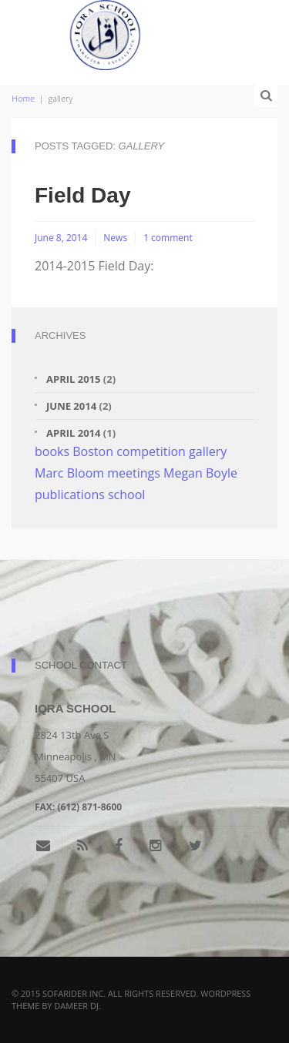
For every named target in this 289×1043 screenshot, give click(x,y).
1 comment (168, 237)
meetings (133, 472)
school (126, 494)
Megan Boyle (200, 472)
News (115, 237)
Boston (92, 451)
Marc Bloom (69, 472)
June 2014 (71, 406)
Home (23, 98)
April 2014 (73, 433)
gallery (208, 451)
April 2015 (73, 379)
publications (70, 494)
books (52, 451)
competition (151, 451)
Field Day (82, 195)
